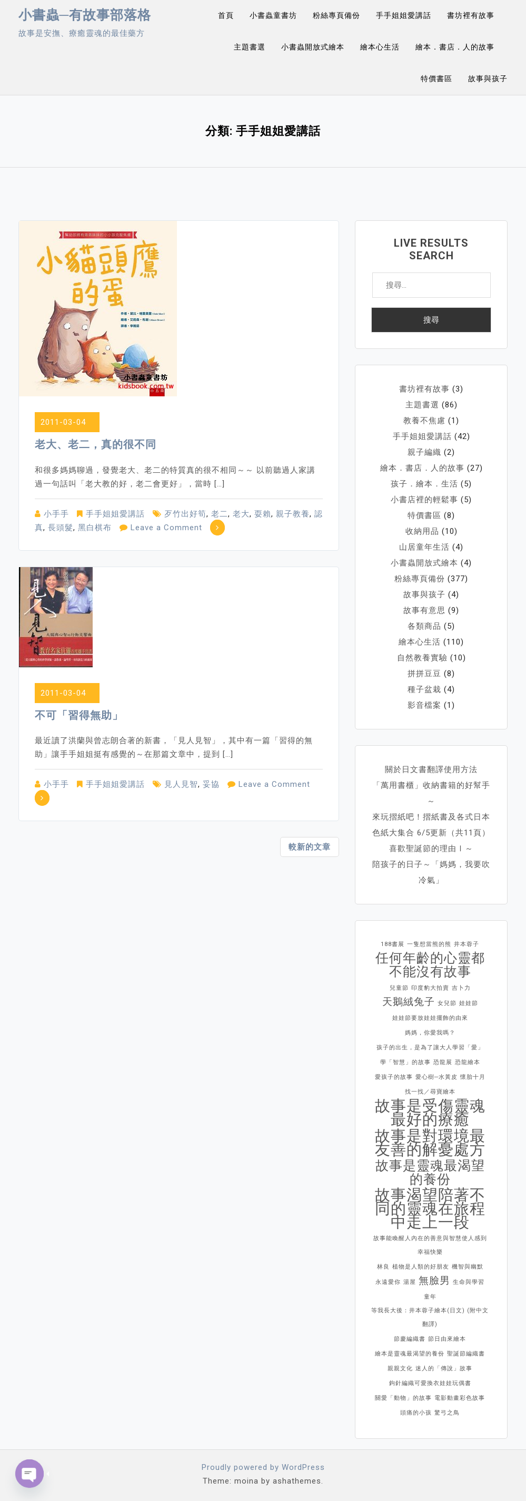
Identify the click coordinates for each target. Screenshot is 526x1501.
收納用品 (422, 531)
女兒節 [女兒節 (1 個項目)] (447, 1003)
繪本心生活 (380, 47)
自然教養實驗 (422, 657)
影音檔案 (424, 705)
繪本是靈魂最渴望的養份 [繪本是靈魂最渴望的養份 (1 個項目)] (409, 1353)
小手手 (56, 514)
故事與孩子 (488, 78)
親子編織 (424, 452)
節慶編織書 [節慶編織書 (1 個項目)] (409, 1339)
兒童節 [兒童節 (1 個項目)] (399, 988)
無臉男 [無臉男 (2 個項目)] (434, 1280)
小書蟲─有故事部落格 (85, 15)
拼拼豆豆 (424, 673)
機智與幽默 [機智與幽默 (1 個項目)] (467, 1266)
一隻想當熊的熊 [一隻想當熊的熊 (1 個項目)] (429, 944)
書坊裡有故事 (470, 15)
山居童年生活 (424, 547)
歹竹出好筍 (185, 514)
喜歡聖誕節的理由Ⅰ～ (431, 848)
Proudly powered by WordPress (263, 1467)
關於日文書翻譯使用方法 (431, 769)
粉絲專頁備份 (336, 15)
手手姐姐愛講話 (403, 15)
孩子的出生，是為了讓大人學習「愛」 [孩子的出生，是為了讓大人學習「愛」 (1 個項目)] (430, 1047)
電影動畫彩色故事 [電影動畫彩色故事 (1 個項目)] (459, 1398)
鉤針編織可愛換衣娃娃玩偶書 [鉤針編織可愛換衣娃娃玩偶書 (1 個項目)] (430, 1383)
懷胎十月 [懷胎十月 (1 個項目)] (472, 1077)
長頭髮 (60, 527)
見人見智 (181, 784)
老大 (241, 514)
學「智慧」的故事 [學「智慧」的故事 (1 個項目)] (405, 1062)
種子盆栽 (424, 689)
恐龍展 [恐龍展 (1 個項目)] (442, 1062)
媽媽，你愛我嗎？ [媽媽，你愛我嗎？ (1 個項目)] (430, 1032)
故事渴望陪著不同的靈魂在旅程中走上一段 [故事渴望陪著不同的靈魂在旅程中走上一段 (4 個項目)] (430, 1208)
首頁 (226, 15)
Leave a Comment (166, 527)
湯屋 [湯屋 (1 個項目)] (409, 1282)
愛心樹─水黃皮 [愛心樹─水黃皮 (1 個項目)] (436, 1077)
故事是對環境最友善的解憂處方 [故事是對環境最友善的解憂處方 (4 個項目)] (430, 1142)
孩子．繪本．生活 (424, 484)
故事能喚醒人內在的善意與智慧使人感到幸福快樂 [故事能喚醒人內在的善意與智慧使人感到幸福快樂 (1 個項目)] (430, 1245)
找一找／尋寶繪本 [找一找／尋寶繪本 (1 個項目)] (430, 1091)
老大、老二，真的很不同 (95, 444)
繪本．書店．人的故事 (454, 47)
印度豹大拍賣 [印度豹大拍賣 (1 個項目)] (430, 988)
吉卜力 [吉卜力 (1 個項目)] (461, 988)
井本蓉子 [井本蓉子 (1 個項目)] (466, 944)
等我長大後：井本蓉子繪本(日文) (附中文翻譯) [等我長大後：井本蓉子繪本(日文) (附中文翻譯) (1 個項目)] (430, 1317)
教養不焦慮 (424, 420)
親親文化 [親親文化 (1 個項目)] (400, 1368)
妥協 (211, 784)
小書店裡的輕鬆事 (424, 499)
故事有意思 (424, 610)
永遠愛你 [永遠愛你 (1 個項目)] (388, 1282)
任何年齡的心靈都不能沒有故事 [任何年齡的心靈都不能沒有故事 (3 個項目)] (430, 965)
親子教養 (293, 514)
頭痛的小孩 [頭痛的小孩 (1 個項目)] (416, 1412)
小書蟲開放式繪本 (312, 47)
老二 (219, 514)
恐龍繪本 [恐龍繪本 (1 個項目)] (467, 1062)
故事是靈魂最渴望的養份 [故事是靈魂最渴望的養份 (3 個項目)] (430, 1172)
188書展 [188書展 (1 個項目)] (392, 944)
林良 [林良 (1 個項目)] (383, 1266)
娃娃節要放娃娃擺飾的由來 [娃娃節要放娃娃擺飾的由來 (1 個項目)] (430, 1018)
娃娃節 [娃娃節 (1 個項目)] (468, 1003)
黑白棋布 (95, 527)
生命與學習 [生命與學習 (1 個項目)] (468, 1282)
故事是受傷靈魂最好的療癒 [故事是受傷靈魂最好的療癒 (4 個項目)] (430, 1112)
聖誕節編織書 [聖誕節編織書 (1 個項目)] (466, 1353)
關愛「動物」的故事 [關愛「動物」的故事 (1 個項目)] (403, 1398)
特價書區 (436, 78)
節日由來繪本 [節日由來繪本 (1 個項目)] (447, 1339)
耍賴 (262, 514)
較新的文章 (310, 847)
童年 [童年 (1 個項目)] (430, 1296)
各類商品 (424, 626)
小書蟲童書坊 (273, 15)
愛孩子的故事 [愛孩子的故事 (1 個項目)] (394, 1077)
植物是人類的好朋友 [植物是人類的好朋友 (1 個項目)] (420, 1266)
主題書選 (249, 47)
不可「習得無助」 (79, 715)
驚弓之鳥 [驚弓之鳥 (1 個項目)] (447, 1412)
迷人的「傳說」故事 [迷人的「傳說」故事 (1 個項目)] (443, 1368)
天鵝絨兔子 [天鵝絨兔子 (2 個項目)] (408, 1002)
